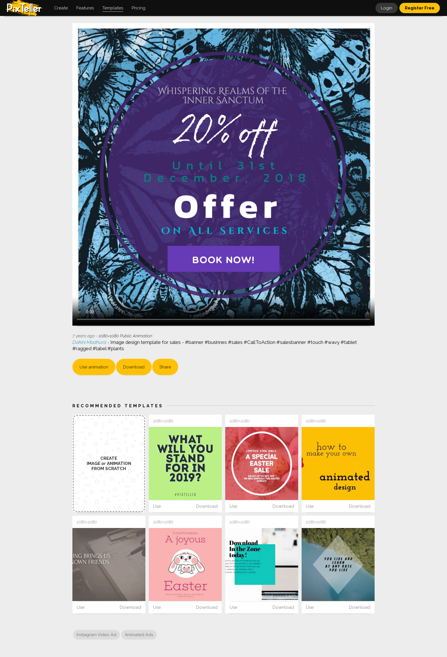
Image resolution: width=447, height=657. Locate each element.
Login (386, 8)
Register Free (419, 8)
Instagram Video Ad (96, 634)
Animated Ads (139, 634)
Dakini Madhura (89, 342)
